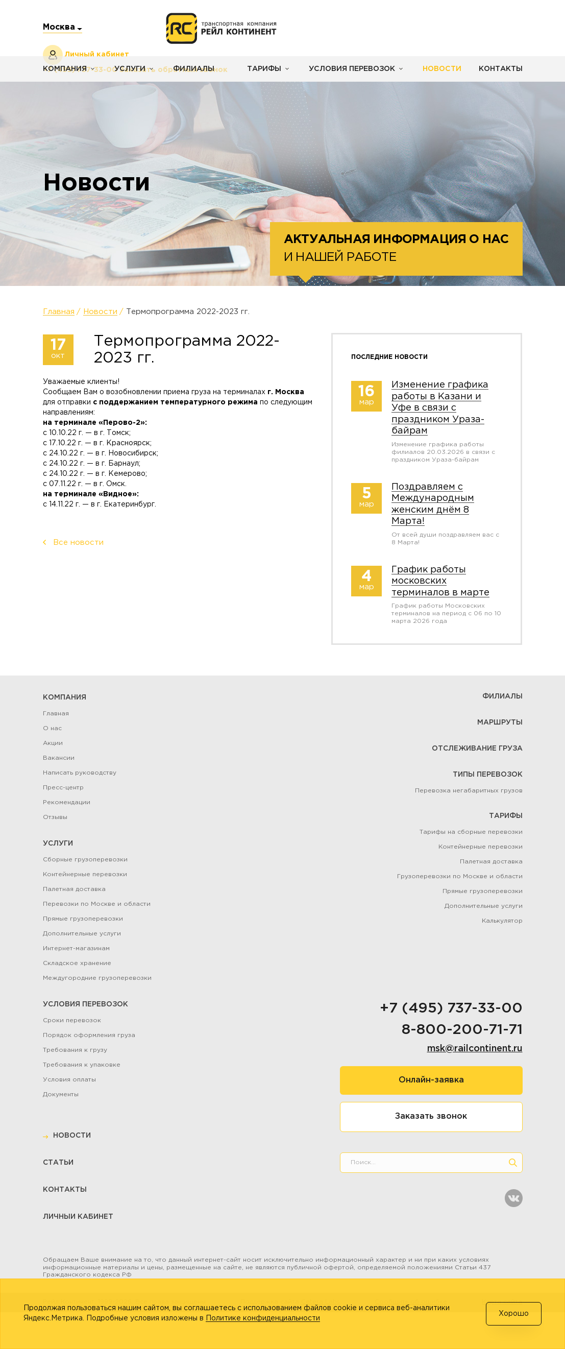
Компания (64, 69)
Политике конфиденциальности (263, 1318)
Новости (437, 69)
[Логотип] (221, 29)
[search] (513, 1162)
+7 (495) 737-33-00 (451, 1008)
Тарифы (261, 69)
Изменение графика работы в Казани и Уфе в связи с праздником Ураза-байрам (439, 408)
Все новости (78, 542)
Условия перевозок (348, 69)
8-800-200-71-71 (462, 1030)
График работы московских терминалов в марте (440, 581)
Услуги (129, 69)
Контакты (501, 69)
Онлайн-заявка (431, 1080)
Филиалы (191, 69)
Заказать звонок (431, 1116)
